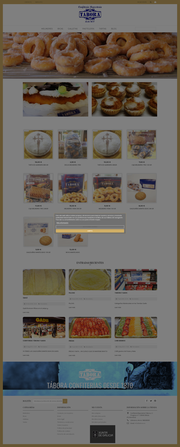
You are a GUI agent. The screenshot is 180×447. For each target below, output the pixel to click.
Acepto (90, 231)
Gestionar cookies (90, 227)
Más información (62, 223)
